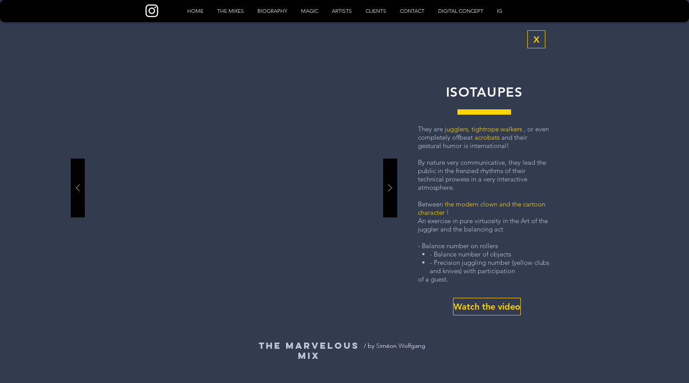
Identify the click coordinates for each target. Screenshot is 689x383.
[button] (487, 306)
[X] (536, 39)
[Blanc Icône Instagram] (151, 10)
